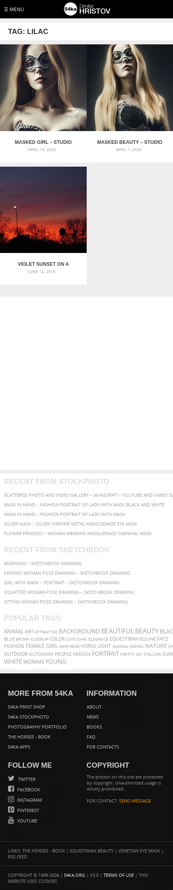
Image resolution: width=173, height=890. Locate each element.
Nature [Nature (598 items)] (156, 645)
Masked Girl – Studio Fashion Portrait (43, 142)
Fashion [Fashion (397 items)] (14, 646)
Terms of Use (118, 875)
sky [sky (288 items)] (139, 654)
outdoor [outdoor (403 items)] (16, 654)
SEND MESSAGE (135, 801)
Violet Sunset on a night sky (43, 264)
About (94, 707)
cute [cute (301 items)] (71, 639)
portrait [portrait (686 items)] (105, 653)
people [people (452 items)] (63, 654)
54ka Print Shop (26, 707)
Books (94, 727)
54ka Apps (19, 747)
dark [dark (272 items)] (82, 639)
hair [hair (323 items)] (63, 646)
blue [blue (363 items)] (9, 639)
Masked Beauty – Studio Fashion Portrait (129, 142)
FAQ (91, 737)
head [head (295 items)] (74, 646)
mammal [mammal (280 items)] (120, 646)
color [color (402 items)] (57, 639)
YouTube (26, 821)
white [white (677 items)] (13, 661)
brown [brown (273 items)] (23, 639)
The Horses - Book (29, 737)
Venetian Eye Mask (139, 851)
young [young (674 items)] (55, 661)
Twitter (26, 779)
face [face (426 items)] (163, 638)
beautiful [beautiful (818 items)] (117, 631)
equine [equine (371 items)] (148, 639)
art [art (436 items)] (29, 631)
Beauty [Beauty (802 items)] (147, 631)
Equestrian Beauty (91, 851)
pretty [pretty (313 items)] (127, 654)
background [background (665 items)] (79, 631)
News (93, 717)
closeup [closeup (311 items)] (39, 639)
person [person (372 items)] (81, 654)
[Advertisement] (86, 383)
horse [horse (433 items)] (88, 646)
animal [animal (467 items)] (14, 631)
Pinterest (27, 810)
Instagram (29, 800)
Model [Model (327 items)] (137, 646)
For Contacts (103, 747)
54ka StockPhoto (28, 717)
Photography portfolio (37, 727)
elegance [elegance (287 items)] (98, 639)
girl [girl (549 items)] (52, 645)
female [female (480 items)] (35, 646)
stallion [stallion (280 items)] (152, 654)
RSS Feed (17, 857)
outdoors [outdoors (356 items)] (41, 654)
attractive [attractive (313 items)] (46, 632)
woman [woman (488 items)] (33, 662)
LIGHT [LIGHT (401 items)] (104, 646)
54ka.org (74, 875)
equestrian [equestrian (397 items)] (124, 639)
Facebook (28, 789)
